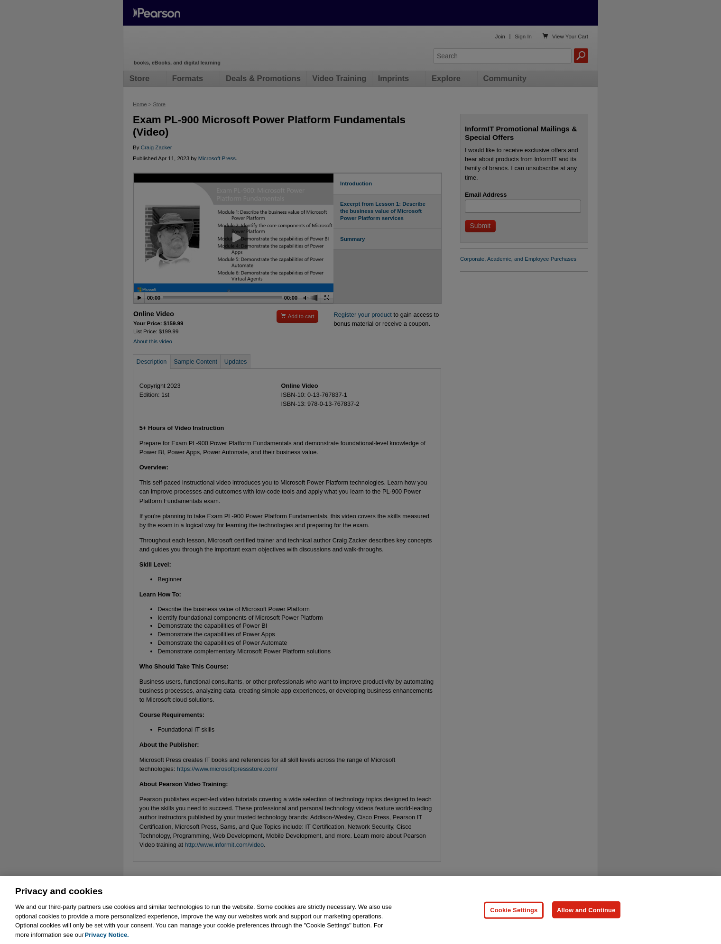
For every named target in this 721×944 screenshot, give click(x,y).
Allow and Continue (586, 926)
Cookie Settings (513, 926)
